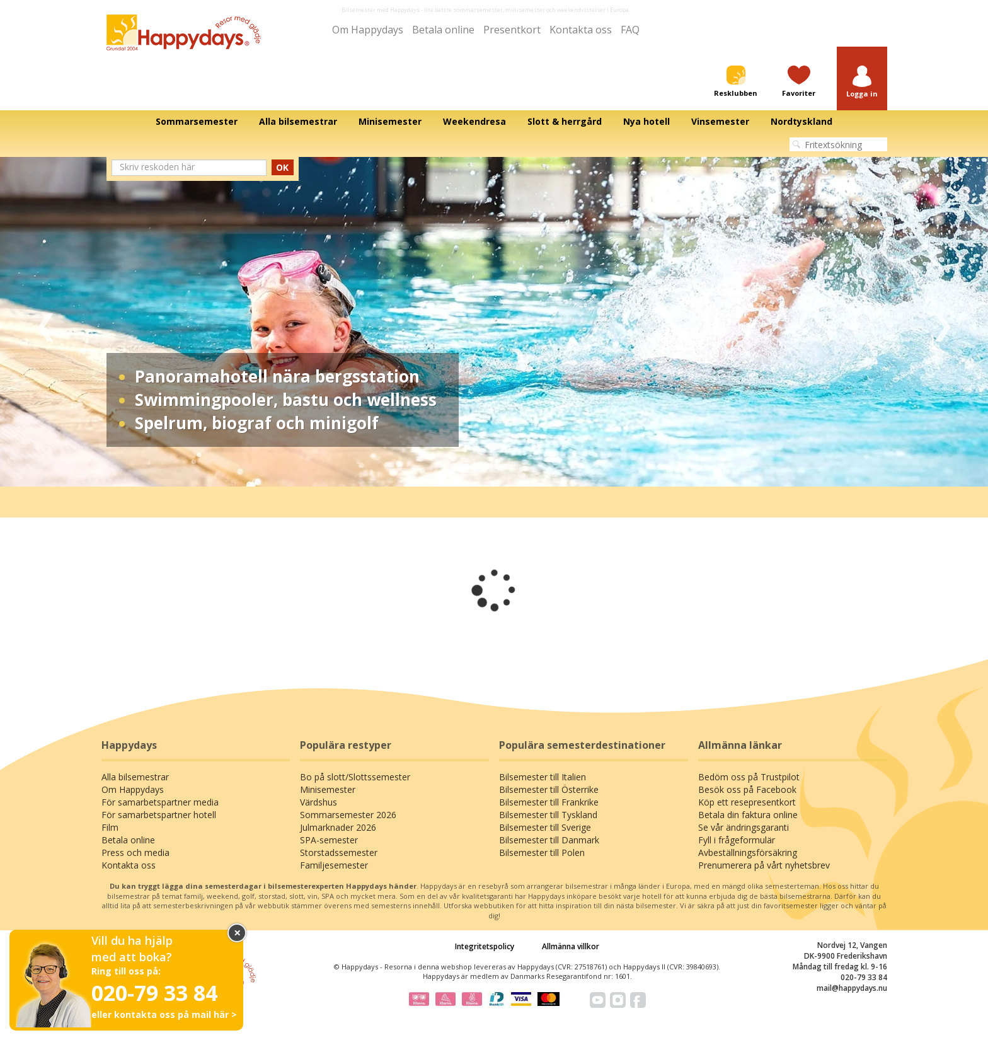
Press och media (135, 852)
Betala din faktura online (748, 815)
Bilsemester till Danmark (549, 840)
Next (942, 322)
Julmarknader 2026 (338, 827)
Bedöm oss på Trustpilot (749, 777)
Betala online (443, 30)
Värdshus (318, 802)
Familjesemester (334, 865)
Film (109, 827)
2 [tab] (484, 467)
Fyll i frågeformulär (736, 840)
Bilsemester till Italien (542, 777)
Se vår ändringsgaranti (743, 827)
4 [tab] (522, 467)
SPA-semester (329, 840)
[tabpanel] (494, 322)
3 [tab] (503, 467)
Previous (46, 322)
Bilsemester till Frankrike (549, 802)
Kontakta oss (580, 30)
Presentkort (512, 30)
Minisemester (327, 789)
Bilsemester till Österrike (549, 789)
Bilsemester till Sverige (545, 827)
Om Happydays (367, 30)
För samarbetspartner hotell (158, 815)
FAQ (630, 30)
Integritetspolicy (484, 946)
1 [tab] (465, 467)
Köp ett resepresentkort (747, 802)
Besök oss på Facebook (747, 789)
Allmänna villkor (570, 946)
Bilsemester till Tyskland (548, 815)
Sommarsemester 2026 (348, 815)
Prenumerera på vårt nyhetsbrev (764, 865)
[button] (862, 82)
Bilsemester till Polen (542, 852)
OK (282, 167)
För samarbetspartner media (160, 802)
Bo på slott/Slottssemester (355, 777)
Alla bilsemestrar (135, 777)
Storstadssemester (338, 852)
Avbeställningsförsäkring (747, 852)
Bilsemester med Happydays (381, 10)
